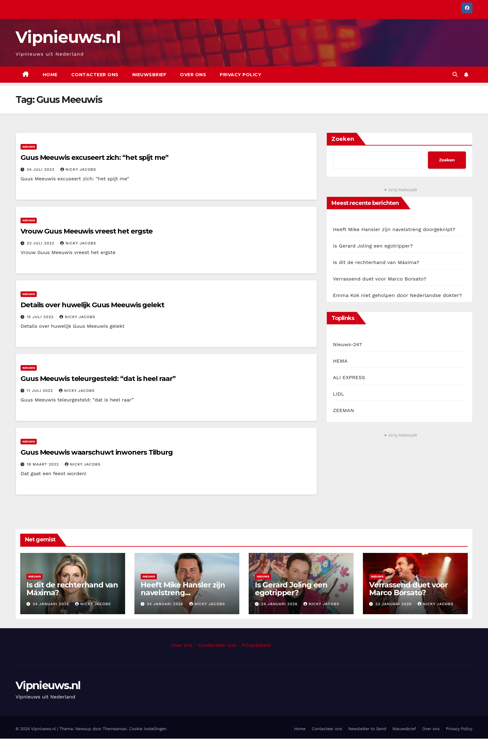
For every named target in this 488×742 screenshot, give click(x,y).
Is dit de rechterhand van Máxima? (376, 262)
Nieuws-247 (347, 344)
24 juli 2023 (41, 169)
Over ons (193, 74)
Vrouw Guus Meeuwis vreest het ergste (86, 231)
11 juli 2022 (40, 390)
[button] (455, 74)
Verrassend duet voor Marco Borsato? (379, 279)
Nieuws (28, 146)
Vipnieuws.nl (68, 37)
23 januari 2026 (394, 604)
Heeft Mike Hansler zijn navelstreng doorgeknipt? (394, 229)
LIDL (338, 394)
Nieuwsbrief (149, 74)
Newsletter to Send (367, 728)
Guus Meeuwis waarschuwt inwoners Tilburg (97, 452)
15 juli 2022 (41, 317)
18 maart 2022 (43, 464)
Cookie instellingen (148, 728)
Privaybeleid (256, 645)
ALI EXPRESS (349, 377)
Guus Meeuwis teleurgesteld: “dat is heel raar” (98, 378)
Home (50, 74)
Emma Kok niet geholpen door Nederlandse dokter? (397, 295)
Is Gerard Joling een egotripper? (373, 246)
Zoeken (342, 139)
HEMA (340, 361)
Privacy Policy (240, 74)
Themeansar (115, 728)
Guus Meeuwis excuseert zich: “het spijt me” (94, 157)
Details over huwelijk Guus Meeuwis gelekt (92, 305)
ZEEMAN (343, 410)
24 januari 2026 (52, 604)
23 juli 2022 (41, 243)
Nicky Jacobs (78, 169)
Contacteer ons (95, 74)
